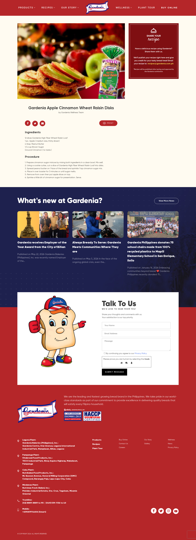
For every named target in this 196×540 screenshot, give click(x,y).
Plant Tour (146, 8)
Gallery (147, 444)
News (170, 444)
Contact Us (123, 444)
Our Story (70, 8)
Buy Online (169, 8)
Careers (122, 447)
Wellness (124, 8)
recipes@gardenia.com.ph (161, 64)
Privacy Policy (141, 354)
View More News (166, 201)
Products (26, 8)
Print (108, 123)
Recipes (48, 8)
